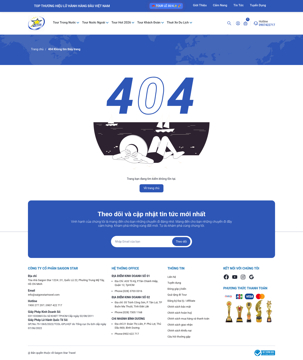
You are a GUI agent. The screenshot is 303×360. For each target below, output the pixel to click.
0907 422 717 (54, 305)
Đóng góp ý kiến (177, 288)
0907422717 (267, 24)
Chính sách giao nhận (180, 324)
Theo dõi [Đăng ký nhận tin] (181, 241)
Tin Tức (239, 5)
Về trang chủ (151, 188)
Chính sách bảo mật (179, 306)
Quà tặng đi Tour (177, 294)
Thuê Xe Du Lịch (178, 22)
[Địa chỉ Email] (151, 241)
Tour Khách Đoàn (149, 22)
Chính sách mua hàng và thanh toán (188, 318)
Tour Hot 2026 (121, 22)
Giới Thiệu (200, 5)
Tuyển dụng (174, 282)
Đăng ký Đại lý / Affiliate (181, 300)
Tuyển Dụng (258, 5)
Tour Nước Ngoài (94, 22)
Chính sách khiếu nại (180, 330)
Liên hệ (172, 276)
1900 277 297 (36, 305)
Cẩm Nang (220, 5)
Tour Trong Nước (65, 22)
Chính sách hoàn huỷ (180, 312)
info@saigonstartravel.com (44, 294)
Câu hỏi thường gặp (179, 336)
